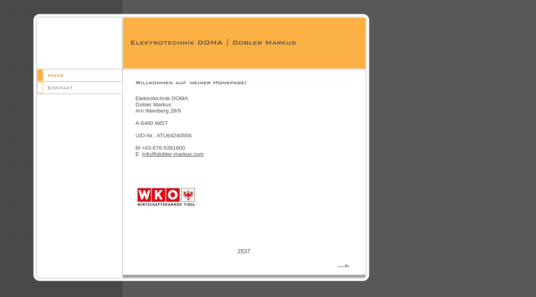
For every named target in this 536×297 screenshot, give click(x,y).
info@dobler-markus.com (173, 154)
